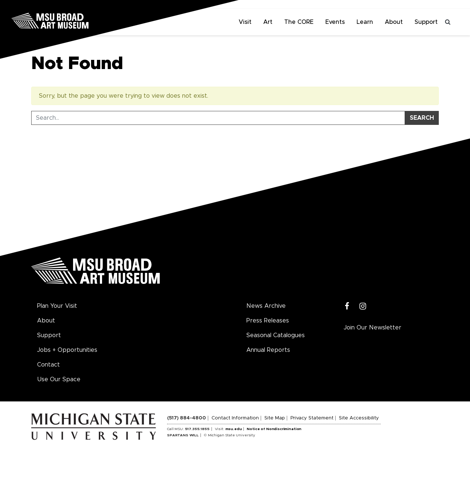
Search (422, 118)
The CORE (299, 22)
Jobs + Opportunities (67, 350)
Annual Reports (268, 350)
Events (335, 22)
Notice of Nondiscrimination (274, 429)
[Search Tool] (218, 118)
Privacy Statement (311, 418)
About (394, 22)
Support (426, 22)
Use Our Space (58, 379)
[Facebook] (347, 306)
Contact (48, 365)
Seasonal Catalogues (275, 335)
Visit (245, 22)
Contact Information (235, 418)
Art (267, 22)
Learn (365, 22)
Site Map (274, 418)
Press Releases (267, 321)
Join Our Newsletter (372, 328)
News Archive (266, 306)
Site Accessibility (359, 418)
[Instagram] (363, 306)
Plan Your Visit (57, 306)
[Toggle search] (448, 22)
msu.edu (233, 429)
